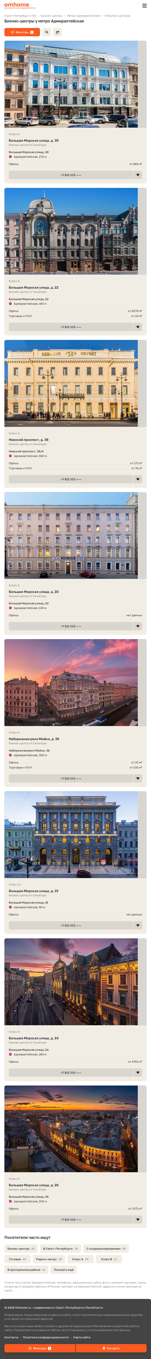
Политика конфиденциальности (46, 1337)
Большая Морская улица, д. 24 (75, 1038)
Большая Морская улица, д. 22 (75, 287)
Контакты (11, 1337)
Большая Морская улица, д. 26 (75, 1185)
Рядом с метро (49, 1259)
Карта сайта (81, 1337)
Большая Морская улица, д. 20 (75, 591)
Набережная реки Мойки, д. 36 (75, 739)
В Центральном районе (26, 1269)
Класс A (80, 1259)
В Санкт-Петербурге (60, 1248)
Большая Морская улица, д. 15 (75, 891)
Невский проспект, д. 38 (75, 439)
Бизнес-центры (21, 1248)
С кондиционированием (106, 1248)
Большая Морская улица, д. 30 (75, 140)
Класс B (109, 1259)
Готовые (17, 1259)
